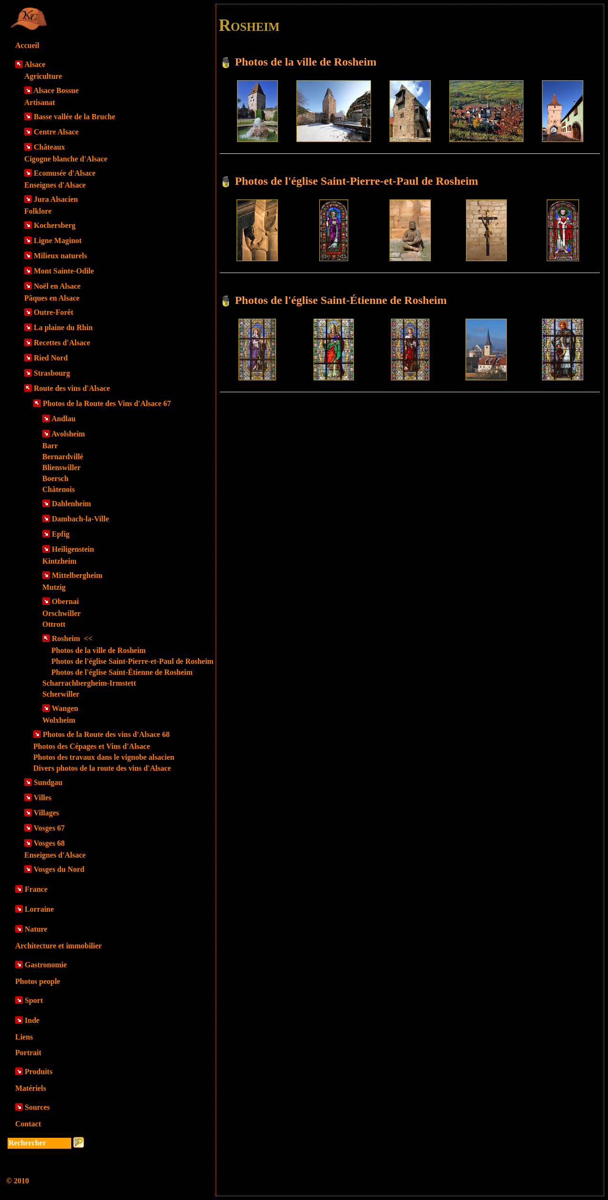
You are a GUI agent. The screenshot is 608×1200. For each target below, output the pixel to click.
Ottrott (54, 624)
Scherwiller (60, 694)
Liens (24, 1037)
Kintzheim (59, 561)
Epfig (60, 534)
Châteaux (49, 147)
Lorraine (39, 909)
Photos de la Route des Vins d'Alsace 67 (107, 403)
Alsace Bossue (56, 90)
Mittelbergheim (77, 575)
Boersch (55, 478)
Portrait (28, 1053)
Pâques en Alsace (51, 298)
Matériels (30, 1088)
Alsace (34, 64)
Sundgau (48, 782)
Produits (38, 1072)
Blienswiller (61, 467)
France (36, 889)
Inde (32, 1020)
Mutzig (54, 587)
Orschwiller (61, 613)
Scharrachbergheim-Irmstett (89, 683)
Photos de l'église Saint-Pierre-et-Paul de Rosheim (132, 661)
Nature (36, 929)
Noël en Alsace (57, 286)
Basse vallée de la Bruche (74, 117)
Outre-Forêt (53, 312)
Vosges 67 (49, 828)
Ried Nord (51, 358)
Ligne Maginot (58, 240)
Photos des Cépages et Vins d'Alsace (91, 746)
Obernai (65, 601)
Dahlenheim (71, 504)
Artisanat (39, 102)
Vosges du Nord (59, 869)
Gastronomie (46, 965)
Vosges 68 (49, 843)
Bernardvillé (62, 457)
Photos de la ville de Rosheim (98, 650)
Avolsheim (68, 434)
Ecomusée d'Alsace (64, 173)
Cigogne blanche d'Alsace (65, 159)
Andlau (63, 419)
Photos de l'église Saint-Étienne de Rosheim (121, 672)
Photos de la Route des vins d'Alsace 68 (106, 734)
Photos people (37, 981)
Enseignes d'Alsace (55, 185)
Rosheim (72, 638)
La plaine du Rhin (63, 327)
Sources (37, 1107)
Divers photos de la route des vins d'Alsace (102, 768)
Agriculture (43, 76)
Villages (46, 813)
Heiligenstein (73, 549)
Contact (28, 1124)
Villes (43, 798)
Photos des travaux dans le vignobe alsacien (103, 757)
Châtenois (58, 489)
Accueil (27, 45)
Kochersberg (55, 225)
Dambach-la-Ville (80, 519)
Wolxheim (58, 720)
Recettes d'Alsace (62, 343)
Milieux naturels (60, 256)
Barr (50, 446)
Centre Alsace (56, 132)
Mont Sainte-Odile (64, 271)
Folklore (37, 211)
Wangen (65, 708)
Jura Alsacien (56, 199)
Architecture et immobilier (58, 946)
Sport (34, 1000)
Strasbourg (52, 373)
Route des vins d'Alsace (72, 388)
